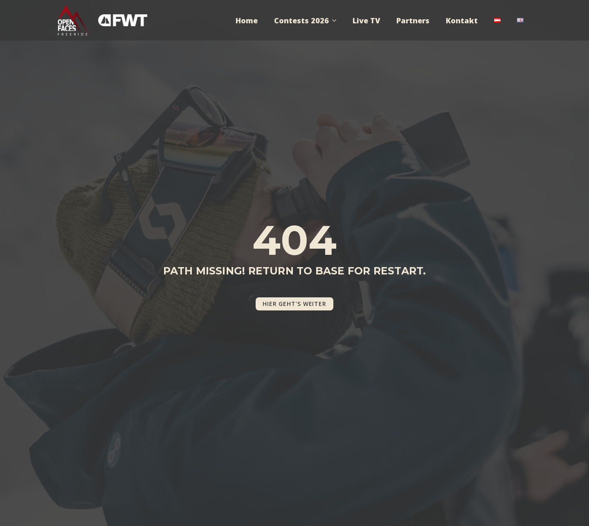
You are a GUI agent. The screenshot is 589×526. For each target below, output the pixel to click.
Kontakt (462, 20)
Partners (412, 20)
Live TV (366, 20)
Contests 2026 (301, 20)
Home (247, 20)
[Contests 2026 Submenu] (336, 20)
